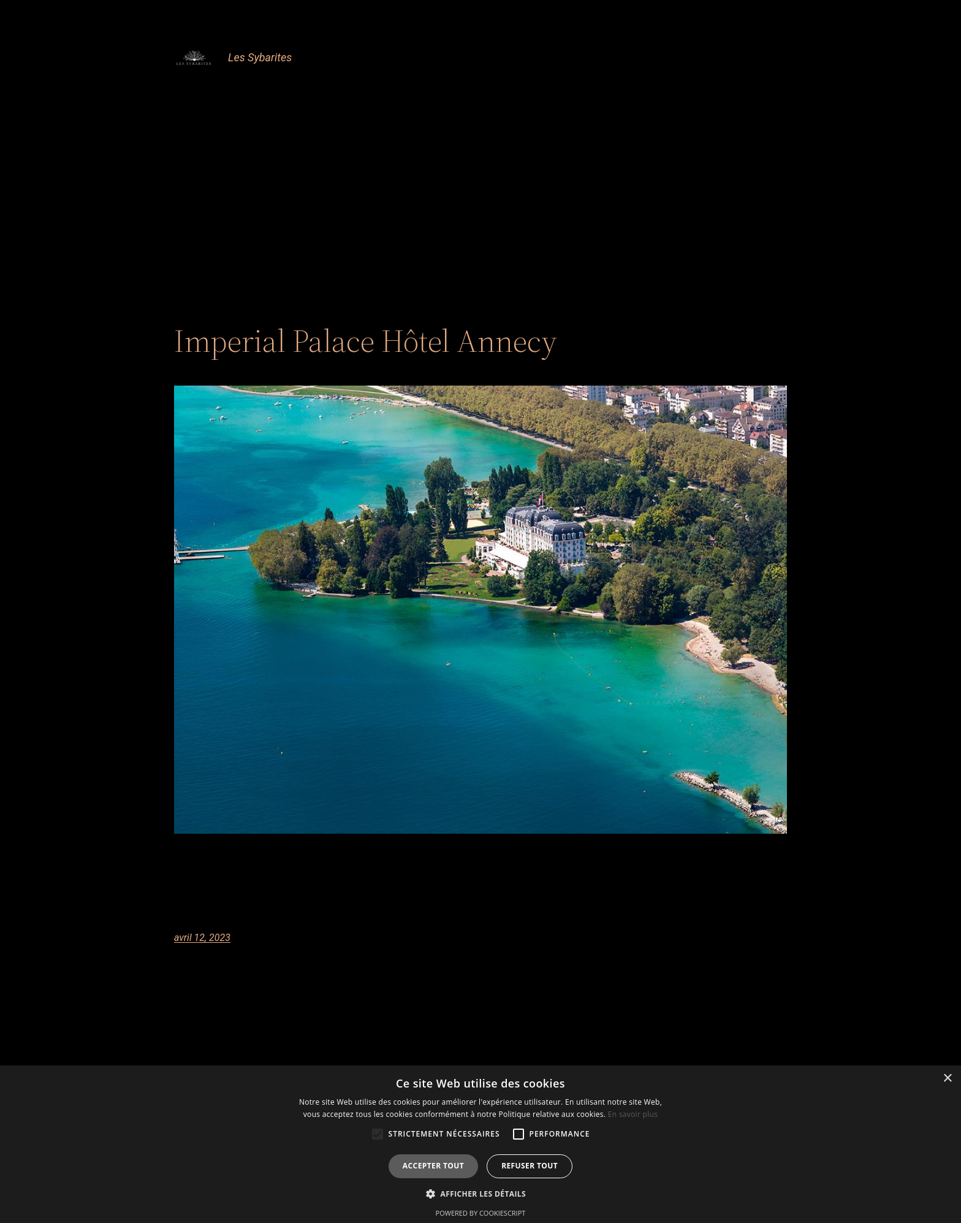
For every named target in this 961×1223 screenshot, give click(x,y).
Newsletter (533, 122)
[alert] (480, 1144)
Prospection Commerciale (638, 122)
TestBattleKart (751, 122)
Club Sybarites (330, 90)
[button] (480, 1193)
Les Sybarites (260, 57)
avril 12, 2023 (202, 937)
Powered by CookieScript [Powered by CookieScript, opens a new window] (481, 1212)
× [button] (947, 1078)
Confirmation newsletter (590, 90)
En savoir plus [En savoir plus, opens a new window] (633, 1114)
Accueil (262, 90)
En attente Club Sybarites (725, 90)
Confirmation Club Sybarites (448, 90)
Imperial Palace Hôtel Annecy (365, 340)
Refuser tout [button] (529, 1165)
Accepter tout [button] (433, 1165)
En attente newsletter (440, 122)
